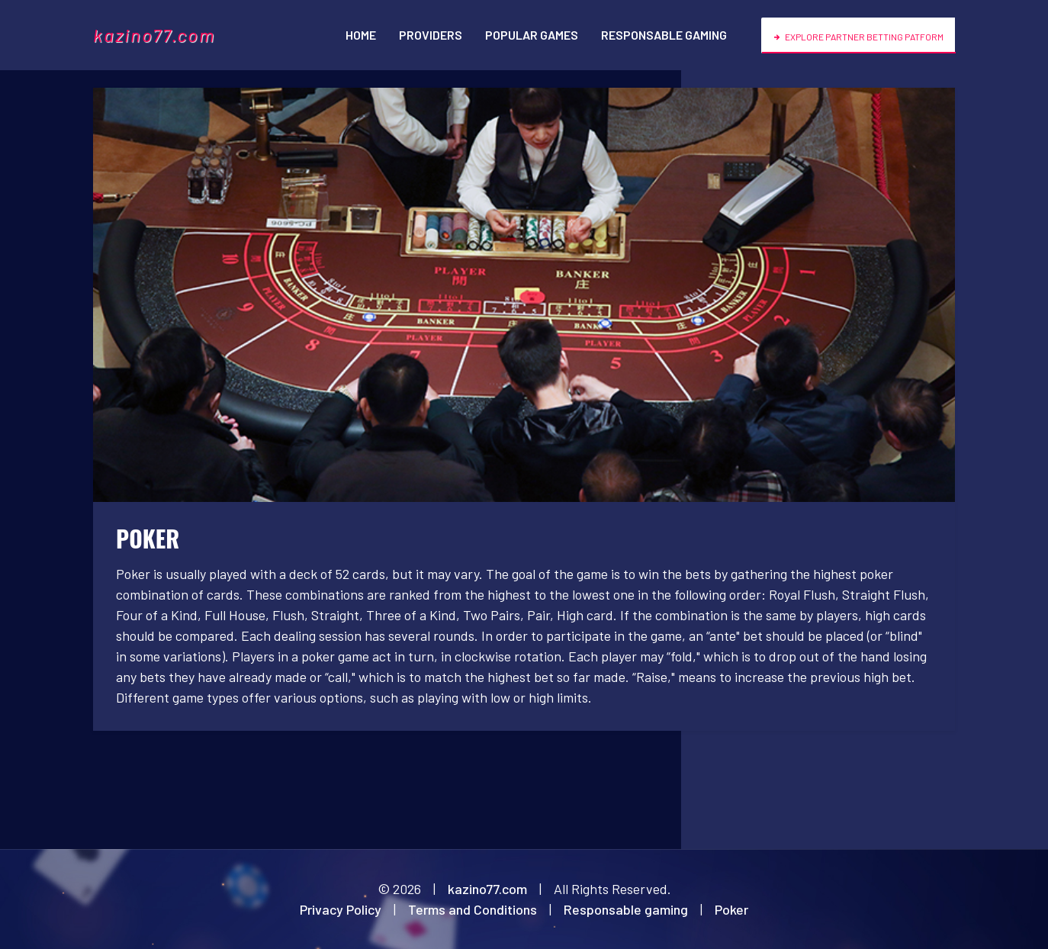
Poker (731, 909)
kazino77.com (154, 35)
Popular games (531, 34)
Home (361, 34)
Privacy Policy (340, 909)
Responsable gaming (664, 34)
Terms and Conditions (472, 909)
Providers (430, 34)
